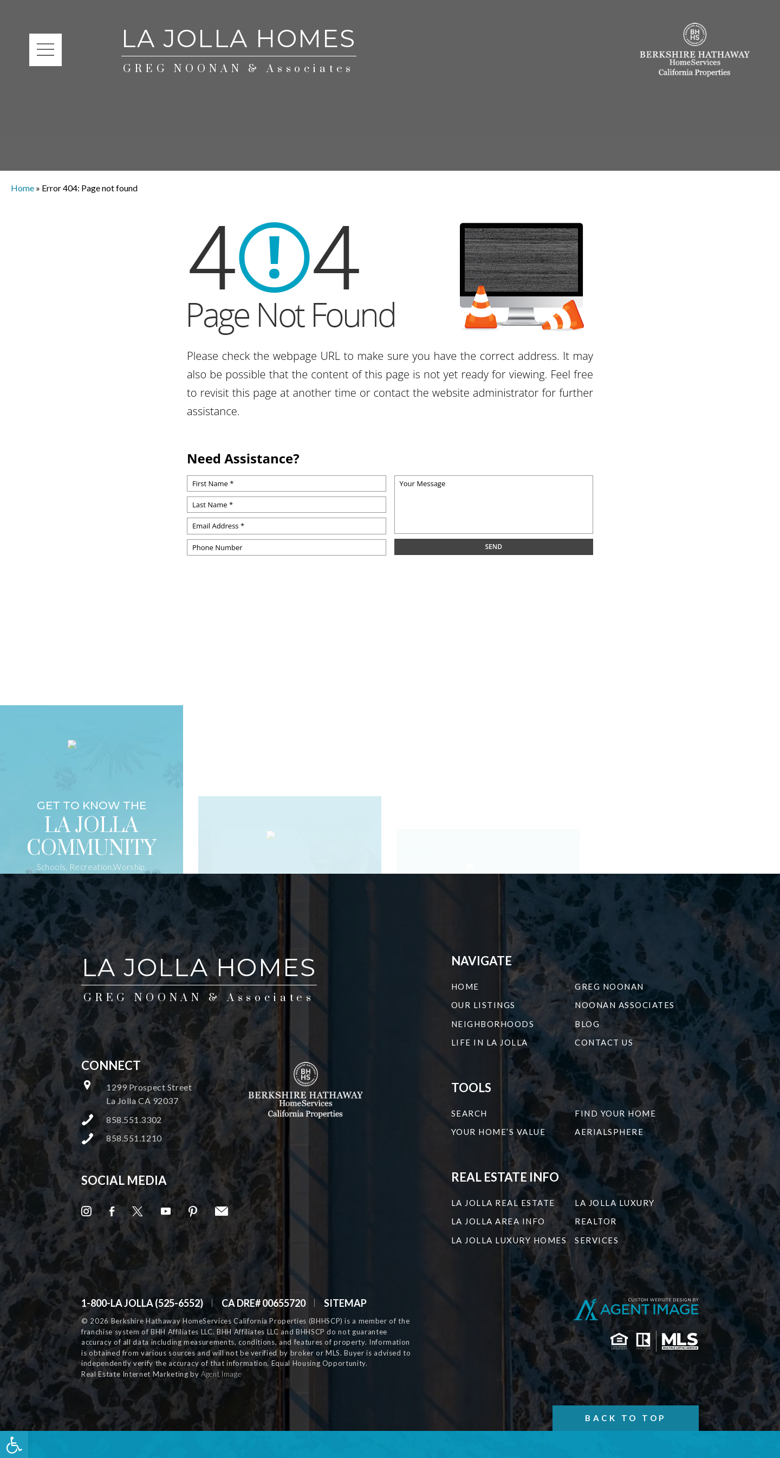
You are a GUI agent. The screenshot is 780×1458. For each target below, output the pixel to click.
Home (465, 986)
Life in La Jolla (489, 1042)
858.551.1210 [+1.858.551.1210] (134, 1138)
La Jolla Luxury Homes (509, 1240)
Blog (587, 1024)
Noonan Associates (625, 1005)
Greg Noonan (609, 986)
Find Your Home (615, 1113)
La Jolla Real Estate (503, 1203)
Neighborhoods (493, 1024)
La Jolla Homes (238, 50)
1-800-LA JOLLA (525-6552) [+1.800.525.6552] (142, 1303)
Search (469, 1113)
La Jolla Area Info (498, 1221)
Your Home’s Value (498, 1132)
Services (597, 1240)
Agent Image (221, 1374)
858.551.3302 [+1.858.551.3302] (134, 1119)
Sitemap (345, 1303)
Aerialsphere (609, 1132)
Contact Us (604, 1042)
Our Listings (483, 1005)
